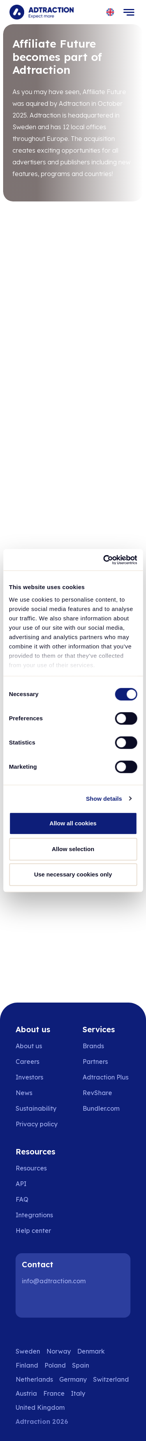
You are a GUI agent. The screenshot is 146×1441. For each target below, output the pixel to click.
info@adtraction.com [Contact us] (54, 1281)
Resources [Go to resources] (31, 1168)
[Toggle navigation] (129, 12)
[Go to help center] (39, 1230)
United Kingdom (40, 1407)
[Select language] (110, 12)
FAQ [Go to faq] (22, 1199)
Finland (27, 1365)
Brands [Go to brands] (93, 1046)
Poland (55, 1365)
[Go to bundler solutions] (106, 1108)
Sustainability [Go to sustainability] (36, 1108)
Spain (80, 1365)
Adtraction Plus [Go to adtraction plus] (105, 1077)
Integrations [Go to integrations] (34, 1215)
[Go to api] (39, 1184)
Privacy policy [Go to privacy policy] (37, 1124)
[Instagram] (56, 1302)
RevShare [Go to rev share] (97, 1093)
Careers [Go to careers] (27, 1061)
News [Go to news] (24, 1093)
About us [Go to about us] (29, 1046)
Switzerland (111, 1379)
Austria (26, 1393)
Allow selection (73, 849)
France (54, 1393)
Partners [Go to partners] (95, 1061)
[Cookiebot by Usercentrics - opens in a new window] (104, 560)
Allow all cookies (73, 823)
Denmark (91, 1351)
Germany (73, 1379)
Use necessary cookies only (73, 874)
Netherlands (34, 1379)
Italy (78, 1393)
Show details (104, 798)
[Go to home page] (41, 12)
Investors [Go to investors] (29, 1077)
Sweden (28, 1351)
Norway (58, 1351)
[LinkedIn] (31, 1302)
